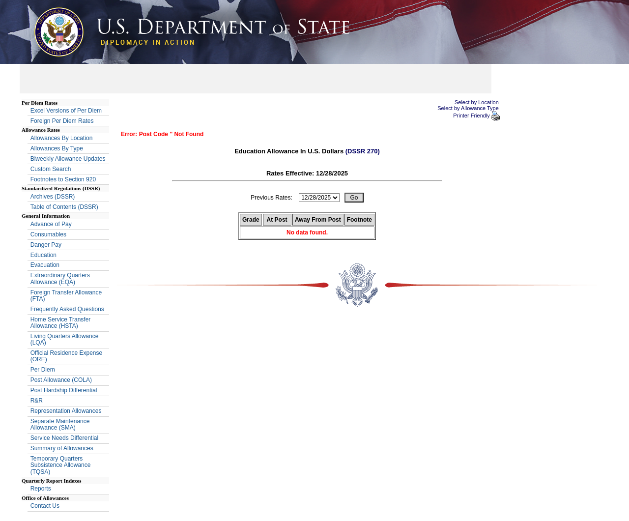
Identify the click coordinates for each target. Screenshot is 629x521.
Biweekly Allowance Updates (68, 158)
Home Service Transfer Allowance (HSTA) (60, 322)
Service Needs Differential (64, 437)
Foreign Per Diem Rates (62, 120)
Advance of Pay (51, 224)
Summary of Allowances (61, 448)
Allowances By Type (56, 148)
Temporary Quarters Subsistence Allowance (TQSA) (60, 465)
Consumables (48, 234)
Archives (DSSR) (52, 196)
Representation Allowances (66, 410)
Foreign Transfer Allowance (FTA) (66, 295)
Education (43, 255)
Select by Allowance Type (468, 108)
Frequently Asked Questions (67, 309)
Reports (40, 488)
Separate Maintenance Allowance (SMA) (60, 424)
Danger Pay (45, 244)
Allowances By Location (61, 138)
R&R (36, 400)
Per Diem (42, 369)
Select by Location (477, 102)
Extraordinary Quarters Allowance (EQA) (60, 278)
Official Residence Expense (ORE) (66, 356)
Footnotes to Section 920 (63, 179)
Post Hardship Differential (63, 390)
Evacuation (44, 264)
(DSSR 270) (362, 151)
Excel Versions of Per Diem (66, 110)
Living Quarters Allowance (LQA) (64, 339)
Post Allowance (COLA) (61, 379)
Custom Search (50, 169)
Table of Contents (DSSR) (64, 206)
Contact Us (44, 505)
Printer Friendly (472, 115)
